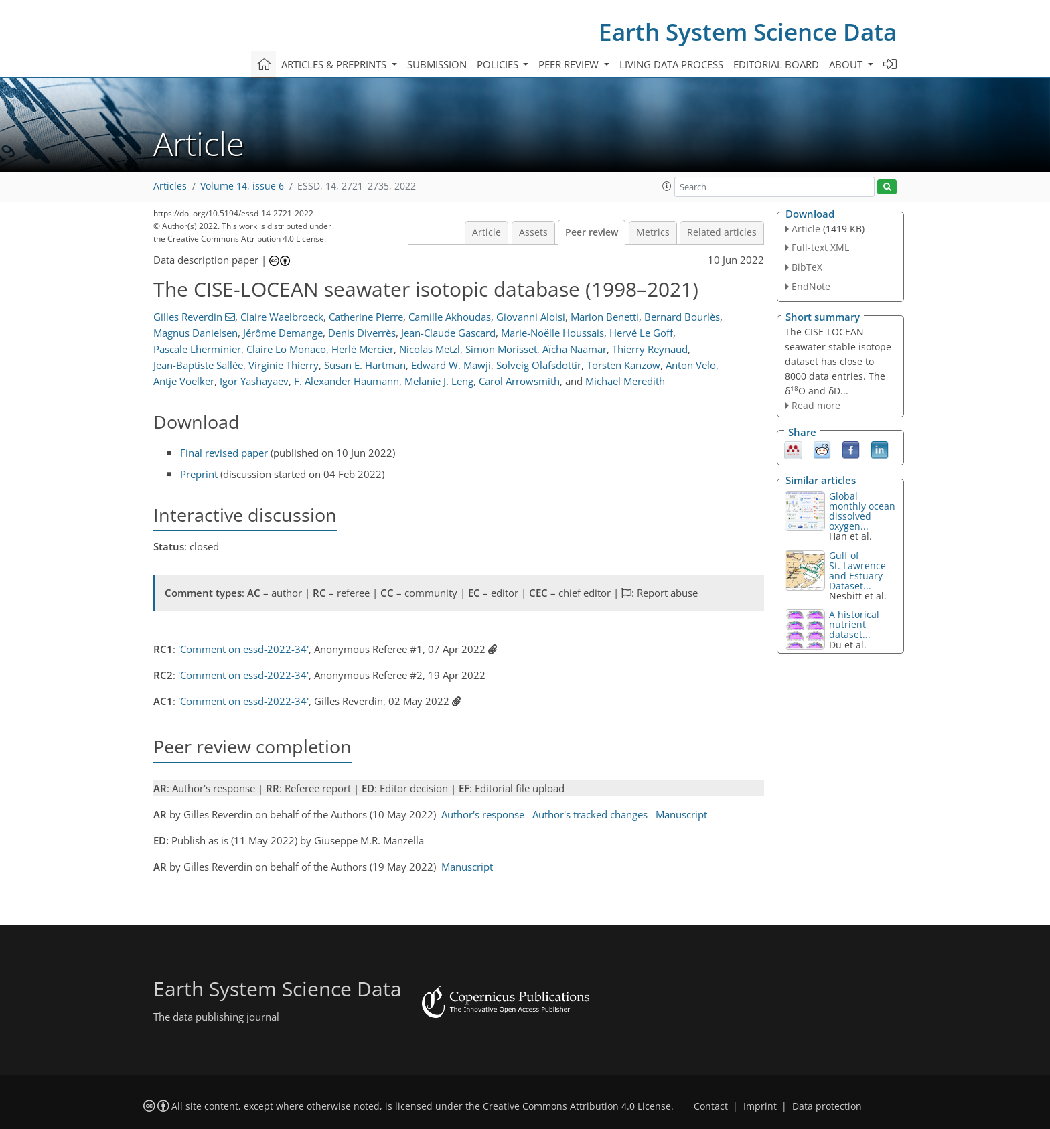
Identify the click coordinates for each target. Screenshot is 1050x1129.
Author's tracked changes (590, 814)
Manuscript (681, 814)
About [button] (847, 64)
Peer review (591, 232)
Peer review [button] (569, 64)
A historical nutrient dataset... (854, 624)
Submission (437, 64)
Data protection (827, 1106)
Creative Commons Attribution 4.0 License (577, 1106)
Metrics (653, 232)
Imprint (760, 1106)
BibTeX (807, 266)
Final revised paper (224, 452)
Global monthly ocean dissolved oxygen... (862, 511)
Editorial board (776, 64)
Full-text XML (820, 247)
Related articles (722, 232)
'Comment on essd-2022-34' (243, 649)
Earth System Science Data (748, 32)
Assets (533, 232)
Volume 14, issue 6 (242, 186)
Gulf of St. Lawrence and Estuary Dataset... (857, 570)
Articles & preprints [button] (335, 64)
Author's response (482, 814)
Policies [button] (499, 64)
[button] (667, 186)
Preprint (199, 474)
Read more (816, 405)
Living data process (671, 64)
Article (486, 232)
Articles (170, 186)
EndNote (811, 286)
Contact (711, 1106)
